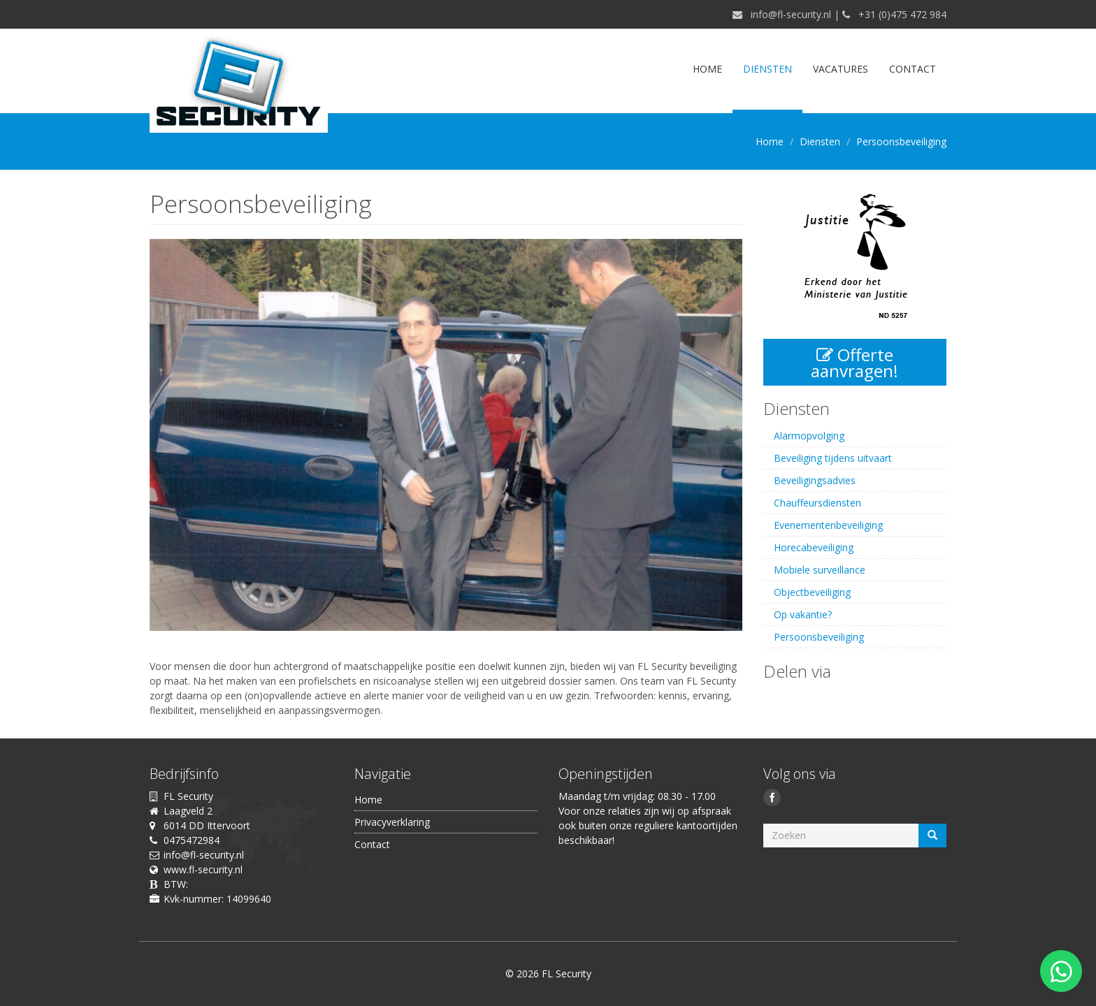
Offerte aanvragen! (854, 362)
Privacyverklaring (392, 822)
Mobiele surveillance (819, 569)
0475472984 (191, 840)
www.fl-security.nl (203, 869)
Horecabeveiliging (813, 547)
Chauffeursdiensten (817, 502)
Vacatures (840, 68)
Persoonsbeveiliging (819, 636)
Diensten (767, 68)
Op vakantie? (803, 614)
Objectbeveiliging (812, 592)
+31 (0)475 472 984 (902, 14)
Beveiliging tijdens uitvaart (833, 458)
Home (707, 68)
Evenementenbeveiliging (828, 525)
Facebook (774, 799)
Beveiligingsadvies (815, 480)
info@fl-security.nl (791, 14)
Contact (912, 68)
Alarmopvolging (809, 435)
